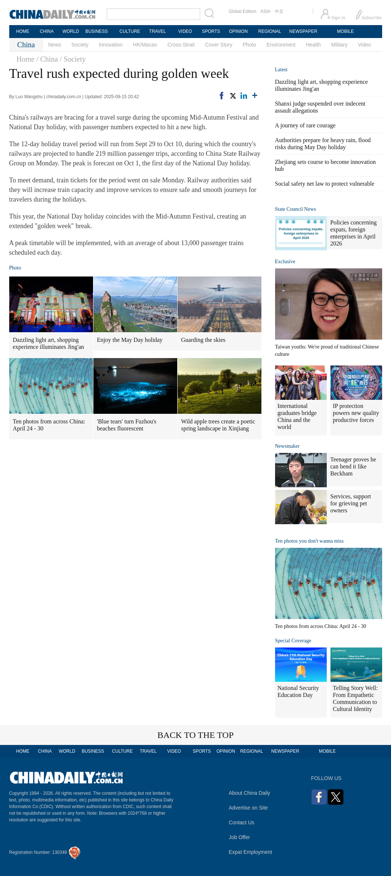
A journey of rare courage (305, 125)
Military (339, 45)
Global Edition (243, 11)
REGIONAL (269, 31)
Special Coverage (293, 640)
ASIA (265, 11)
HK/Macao (145, 45)
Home (26, 59)
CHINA (47, 31)
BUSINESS (96, 31)
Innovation (111, 45)
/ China (47, 59)
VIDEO (185, 31)
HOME (23, 31)
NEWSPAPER (303, 31)
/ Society (73, 59)
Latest (281, 69)
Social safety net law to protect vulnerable (324, 184)
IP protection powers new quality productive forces (356, 413)
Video (364, 45)
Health (313, 45)
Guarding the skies (203, 340)
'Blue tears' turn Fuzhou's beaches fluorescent (127, 425)
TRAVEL (157, 31)
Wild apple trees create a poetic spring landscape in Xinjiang (218, 425)
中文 (279, 11)
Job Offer (239, 837)
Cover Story (218, 45)
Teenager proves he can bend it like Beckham (353, 466)
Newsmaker (287, 446)
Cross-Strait (181, 45)
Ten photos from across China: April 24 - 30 (49, 425)
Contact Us (241, 822)
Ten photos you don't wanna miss (309, 541)
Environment (281, 45)
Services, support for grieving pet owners (350, 503)
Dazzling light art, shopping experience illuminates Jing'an (48, 343)
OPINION (238, 31)
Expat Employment (250, 852)
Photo (249, 45)
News (54, 45)
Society (80, 45)
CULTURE (130, 31)
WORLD (70, 31)
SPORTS (211, 31)
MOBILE (345, 31)
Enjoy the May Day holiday (130, 340)
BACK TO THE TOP (195, 735)
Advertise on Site (248, 808)
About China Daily (249, 793)
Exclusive (285, 261)
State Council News (295, 209)
